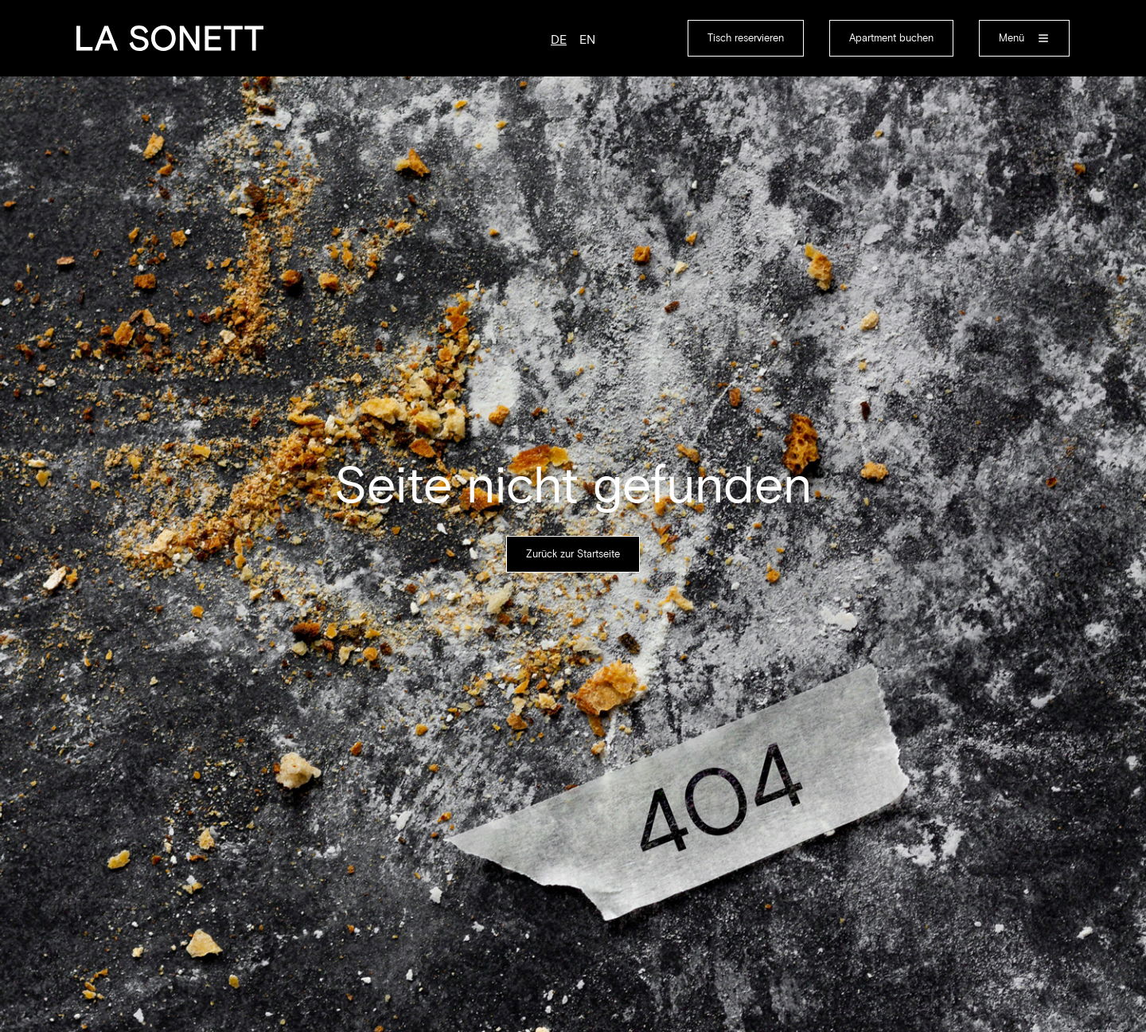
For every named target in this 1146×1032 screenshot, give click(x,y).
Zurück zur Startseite (573, 554)
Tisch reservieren (745, 38)
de (559, 39)
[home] (169, 38)
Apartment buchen (891, 38)
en (587, 39)
